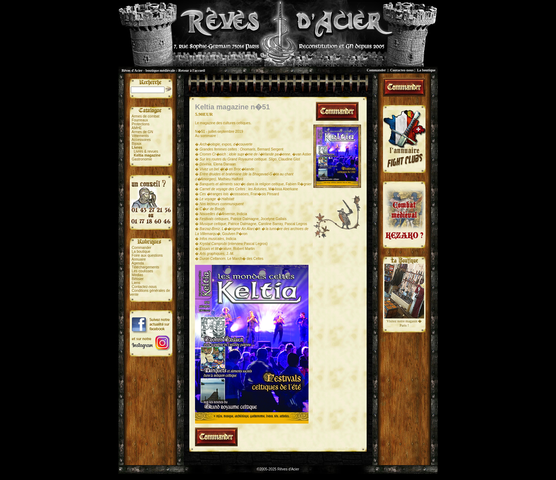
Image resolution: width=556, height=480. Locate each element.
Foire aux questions (147, 255)
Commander (376, 70)
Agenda (138, 263)
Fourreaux (140, 120)
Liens (136, 283)
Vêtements (140, 136)
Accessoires (141, 140)
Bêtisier (138, 279)
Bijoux (136, 144)
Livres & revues (146, 151)
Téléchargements (145, 267)
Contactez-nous (401, 70)
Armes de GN (142, 132)
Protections (141, 124)
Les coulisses (142, 271)
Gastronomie (142, 159)
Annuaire (139, 259)
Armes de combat (145, 116)
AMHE (137, 128)
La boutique (426, 70)
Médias (137, 275)
